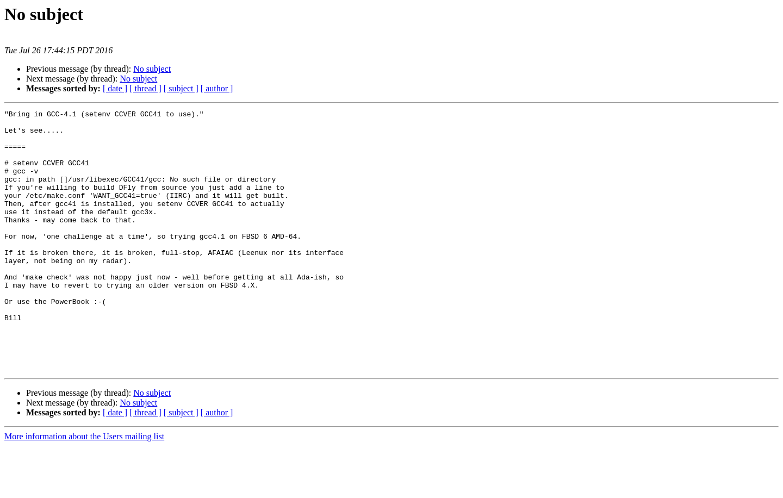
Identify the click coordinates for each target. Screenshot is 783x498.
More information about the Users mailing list (84, 488)
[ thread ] (145, 88)
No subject (152, 68)
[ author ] (217, 88)
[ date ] (115, 88)
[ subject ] (181, 88)
